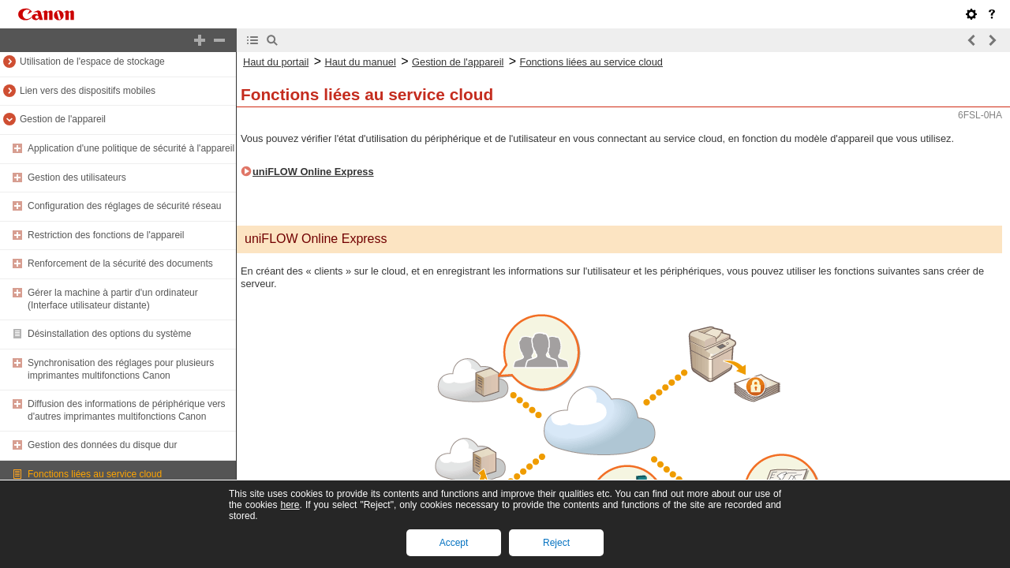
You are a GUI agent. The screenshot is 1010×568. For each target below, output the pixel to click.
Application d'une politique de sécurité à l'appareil (131, 148)
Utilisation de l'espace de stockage (92, 61)
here (289, 504)
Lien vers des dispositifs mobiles (87, 90)
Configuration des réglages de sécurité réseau (124, 205)
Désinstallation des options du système (109, 333)
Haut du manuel (359, 62)
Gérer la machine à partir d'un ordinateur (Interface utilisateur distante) (113, 299)
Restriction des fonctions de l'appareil (106, 235)
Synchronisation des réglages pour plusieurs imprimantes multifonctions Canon (121, 369)
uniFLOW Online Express (313, 172)
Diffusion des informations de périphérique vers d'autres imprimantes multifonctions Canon (127, 410)
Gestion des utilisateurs (77, 177)
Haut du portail (276, 62)
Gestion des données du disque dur (102, 444)
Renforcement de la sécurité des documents (120, 263)
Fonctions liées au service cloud (95, 474)
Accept (454, 542)
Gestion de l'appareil (63, 119)
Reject (556, 542)
